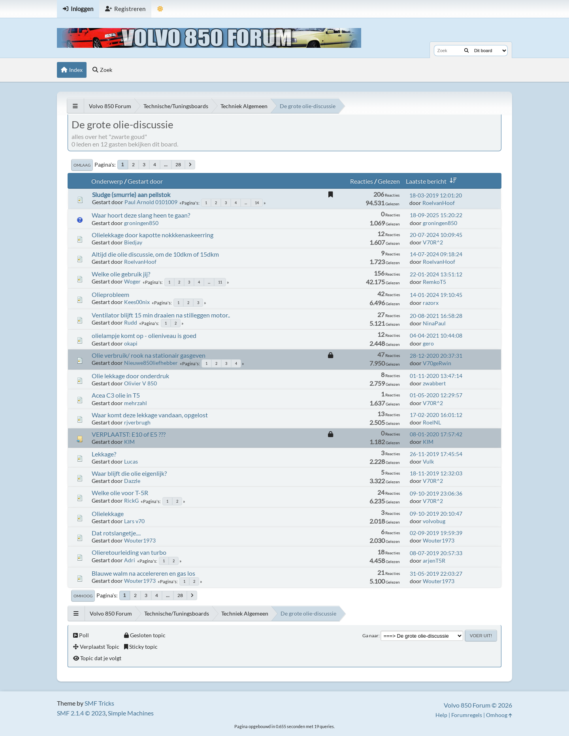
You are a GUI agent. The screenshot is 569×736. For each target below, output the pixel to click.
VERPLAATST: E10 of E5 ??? (129, 434)
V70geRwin (437, 363)
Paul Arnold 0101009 (150, 202)
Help (441, 715)
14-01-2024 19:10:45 (436, 294)
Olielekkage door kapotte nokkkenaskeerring (152, 234)
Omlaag (81, 165)
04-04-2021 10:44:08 (436, 335)
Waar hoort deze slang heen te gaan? (141, 215)
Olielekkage (108, 513)
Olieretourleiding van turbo (129, 552)
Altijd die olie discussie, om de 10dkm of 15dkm (155, 254)
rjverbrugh (137, 422)
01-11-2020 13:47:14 (436, 375)
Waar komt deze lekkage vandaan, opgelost (150, 415)
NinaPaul (434, 323)
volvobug (434, 521)
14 (257, 203)
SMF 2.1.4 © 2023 (81, 713)
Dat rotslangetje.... (116, 533)
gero (428, 343)
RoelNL (432, 422)
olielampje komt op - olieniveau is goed (144, 335)
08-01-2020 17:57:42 (436, 434)
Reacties (361, 181)
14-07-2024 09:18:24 (436, 254)
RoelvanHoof (438, 202)
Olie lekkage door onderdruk (130, 375)
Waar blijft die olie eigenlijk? (129, 473)
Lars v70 (134, 521)
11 (220, 282)
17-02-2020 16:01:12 (436, 414)
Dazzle (132, 480)
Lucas (131, 461)
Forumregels (466, 715)
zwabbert (434, 383)
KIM (129, 441)
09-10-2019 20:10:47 (436, 513)
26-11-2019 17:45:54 (436, 454)
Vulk (428, 461)
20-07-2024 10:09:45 (436, 234)
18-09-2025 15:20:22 (436, 215)
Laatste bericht (433, 181)
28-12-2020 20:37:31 (436, 355)
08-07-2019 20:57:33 (436, 553)
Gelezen (389, 181)
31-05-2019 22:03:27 (436, 573)
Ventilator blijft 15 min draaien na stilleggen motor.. (161, 315)
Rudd (130, 322)
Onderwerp (107, 181)
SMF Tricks (99, 703)
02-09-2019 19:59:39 (436, 532)
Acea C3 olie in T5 (116, 395)
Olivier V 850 (140, 383)
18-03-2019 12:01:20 (435, 195)
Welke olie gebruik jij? (121, 274)
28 (178, 164)
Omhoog (82, 595)
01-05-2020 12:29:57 (436, 395)
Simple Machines (131, 713)
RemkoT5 (434, 281)
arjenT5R (434, 560)
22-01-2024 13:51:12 (436, 274)
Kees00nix (137, 302)
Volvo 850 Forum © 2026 (478, 705)
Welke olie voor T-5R (120, 492)
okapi (131, 343)
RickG (131, 500)
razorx (431, 302)
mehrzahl (135, 403)
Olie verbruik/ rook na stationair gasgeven (148, 355)
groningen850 (141, 223)
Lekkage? (104, 454)
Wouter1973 (140, 540)
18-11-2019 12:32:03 (436, 473)
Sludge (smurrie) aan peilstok (131, 194)
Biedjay (133, 242)
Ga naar (370, 635)
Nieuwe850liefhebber (151, 362)
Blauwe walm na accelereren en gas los (143, 573)
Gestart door (145, 181)
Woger (132, 281)
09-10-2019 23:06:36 (436, 493)
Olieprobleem (110, 294)
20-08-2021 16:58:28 (436, 315)
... (166, 164)
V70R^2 (433, 242)
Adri (129, 560)
